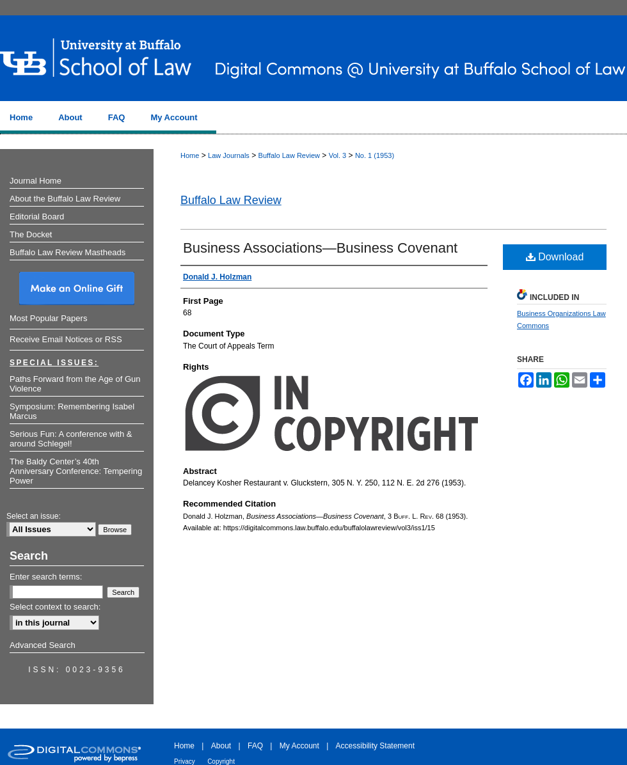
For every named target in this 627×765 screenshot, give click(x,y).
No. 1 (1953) (374, 155)
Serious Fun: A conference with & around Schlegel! (71, 438)
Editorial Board (37, 216)
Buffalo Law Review (289, 155)
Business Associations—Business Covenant (320, 248)
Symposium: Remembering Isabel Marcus (72, 411)
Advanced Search (42, 645)
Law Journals (229, 155)
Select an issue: (33, 516)
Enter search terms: (46, 576)
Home (189, 155)
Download (555, 256)
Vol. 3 (338, 155)
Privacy (184, 761)
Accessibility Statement (375, 745)
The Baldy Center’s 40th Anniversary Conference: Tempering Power (76, 471)
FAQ (255, 745)
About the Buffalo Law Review (65, 198)
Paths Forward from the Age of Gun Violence (75, 383)
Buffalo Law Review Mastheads (67, 252)
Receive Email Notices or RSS (66, 339)
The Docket (31, 234)
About (221, 745)
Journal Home (35, 180)
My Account (299, 745)
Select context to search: (55, 606)
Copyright (221, 761)
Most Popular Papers (48, 318)
